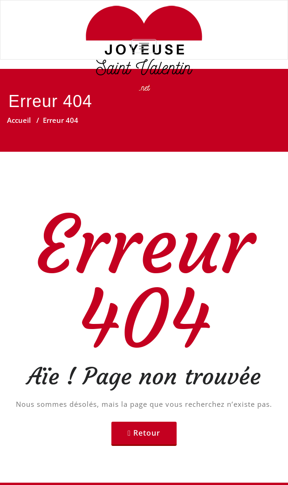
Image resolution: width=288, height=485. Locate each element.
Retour (146, 433)
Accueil (19, 120)
